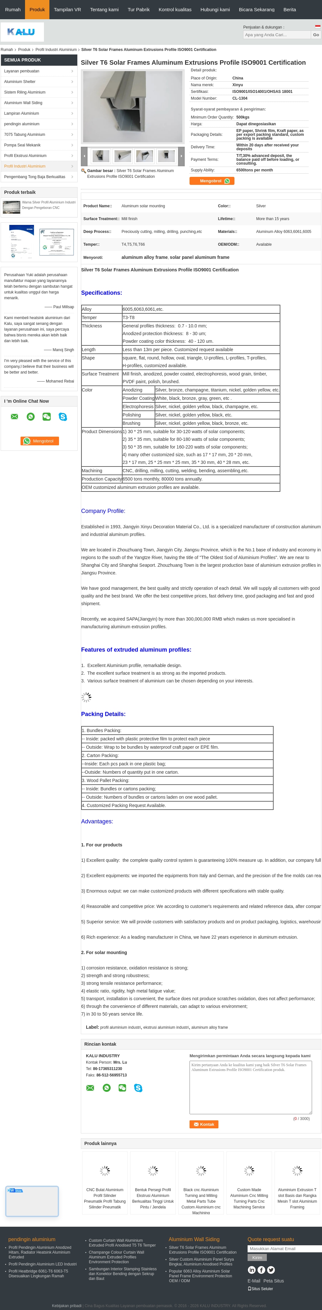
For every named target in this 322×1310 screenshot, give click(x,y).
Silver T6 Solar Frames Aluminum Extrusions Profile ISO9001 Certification (203, 1250)
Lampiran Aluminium (21, 113)
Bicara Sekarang (257, 9)
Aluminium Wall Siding (23, 103)
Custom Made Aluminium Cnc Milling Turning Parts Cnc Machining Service (249, 1198)
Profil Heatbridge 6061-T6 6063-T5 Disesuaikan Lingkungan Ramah (38, 1273)
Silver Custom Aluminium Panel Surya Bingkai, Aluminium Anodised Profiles (201, 1261)
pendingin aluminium (21, 124)
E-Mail (254, 1280)
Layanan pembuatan (21, 71)
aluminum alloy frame (209, 1027)
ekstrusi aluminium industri (166, 1027)
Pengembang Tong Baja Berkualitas (34, 177)
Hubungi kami (215, 9)
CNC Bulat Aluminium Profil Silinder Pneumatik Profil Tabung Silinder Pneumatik (105, 1198)
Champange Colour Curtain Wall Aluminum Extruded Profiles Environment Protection (116, 1257)
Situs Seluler (260, 1289)
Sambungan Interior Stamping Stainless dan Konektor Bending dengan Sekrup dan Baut (123, 1274)
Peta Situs (273, 1280)
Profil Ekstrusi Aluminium (25, 155)
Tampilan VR (67, 9)
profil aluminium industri (120, 1027)
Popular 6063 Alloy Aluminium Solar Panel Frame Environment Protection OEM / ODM (200, 1276)
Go (316, 34)
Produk (37, 9)
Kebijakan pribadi (66, 1306)
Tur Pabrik (139, 9)
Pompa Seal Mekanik (22, 145)
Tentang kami (104, 9)
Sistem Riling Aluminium (25, 92)
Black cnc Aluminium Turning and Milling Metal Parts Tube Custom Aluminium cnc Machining (201, 1201)
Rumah (13, 9)
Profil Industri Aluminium (56, 49)
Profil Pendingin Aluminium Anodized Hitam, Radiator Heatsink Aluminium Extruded (40, 1252)
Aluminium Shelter (19, 81)
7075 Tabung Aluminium (24, 134)
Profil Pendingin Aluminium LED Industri (43, 1264)
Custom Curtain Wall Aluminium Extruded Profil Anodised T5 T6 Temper (122, 1243)
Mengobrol (215, 181)
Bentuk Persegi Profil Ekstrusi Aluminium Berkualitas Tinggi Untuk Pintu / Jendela (153, 1198)
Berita (290, 9)
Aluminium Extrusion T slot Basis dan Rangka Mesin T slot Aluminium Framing (297, 1198)
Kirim (257, 1257)
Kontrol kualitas (175, 9)
